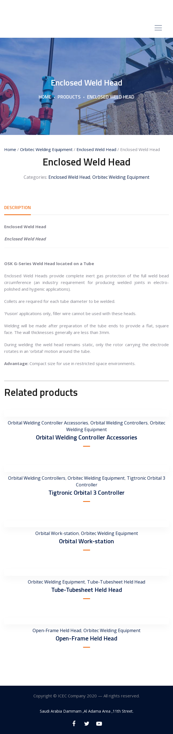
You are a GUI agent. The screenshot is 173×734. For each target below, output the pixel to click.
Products (69, 96)
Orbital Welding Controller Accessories (48, 423)
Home (45, 96)
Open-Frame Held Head (57, 630)
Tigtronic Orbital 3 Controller (86, 492)
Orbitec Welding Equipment (46, 149)
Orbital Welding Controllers (119, 423)
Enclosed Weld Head (96, 149)
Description (17, 207)
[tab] (17, 207)
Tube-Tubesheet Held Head (116, 582)
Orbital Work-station (57, 533)
